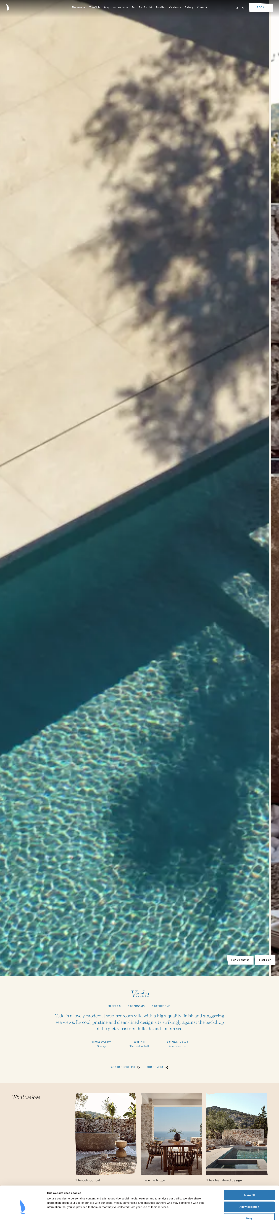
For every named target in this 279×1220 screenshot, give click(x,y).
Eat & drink (145, 7)
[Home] (7, 7)
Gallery (189, 7)
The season (79, 7)
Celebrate (175, 7)
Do (133, 7)
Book (260, 7)
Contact (202, 7)
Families (161, 7)
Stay (106, 7)
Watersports (120, 7)
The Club (94, 7)
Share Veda (158, 1067)
